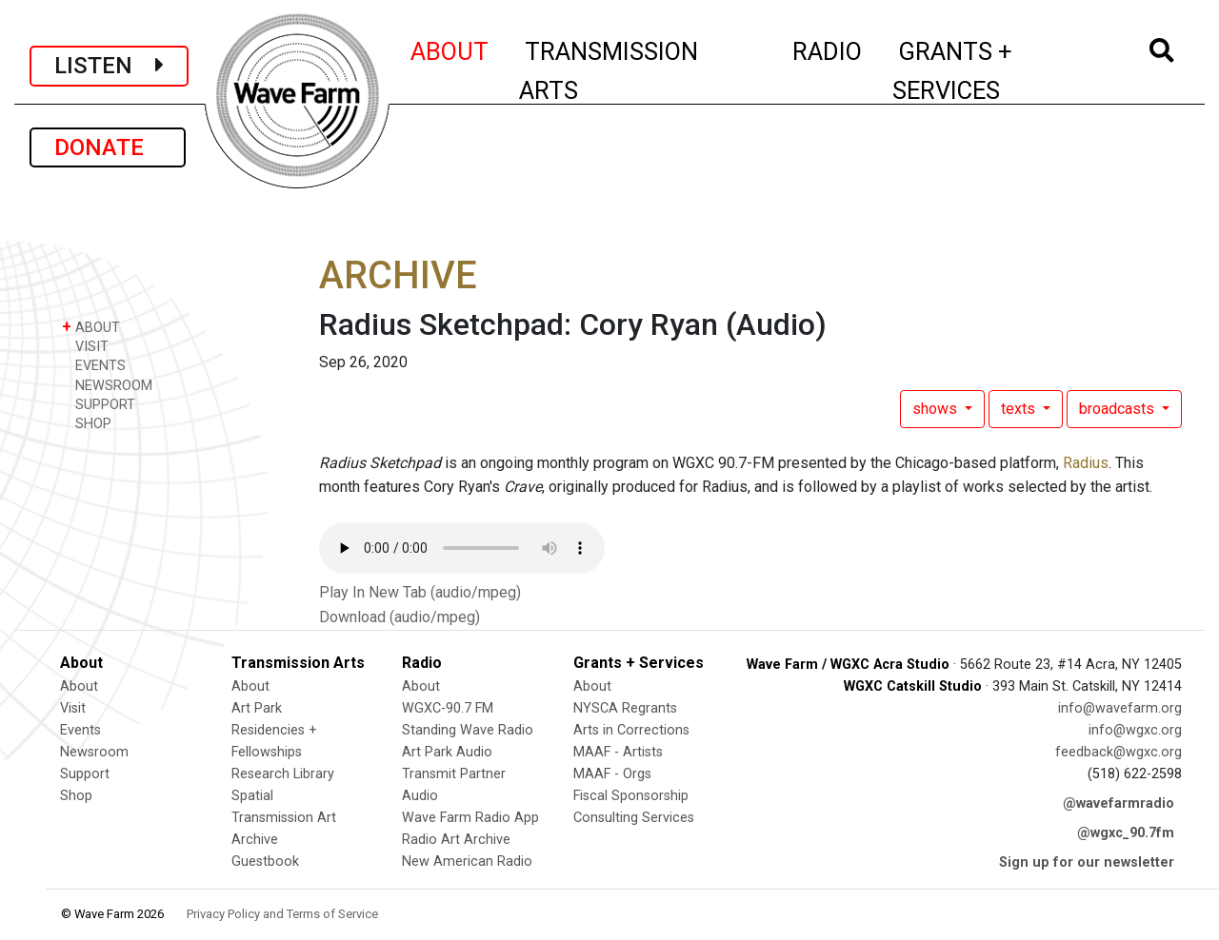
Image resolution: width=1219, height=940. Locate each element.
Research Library (282, 774)
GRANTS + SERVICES (994, 71)
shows (936, 409)
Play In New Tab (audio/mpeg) (420, 592)
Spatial (252, 796)
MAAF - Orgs (612, 774)
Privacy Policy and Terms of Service (282, 914)
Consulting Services (633, 818)
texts (1020, 409)
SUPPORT (98, 404)
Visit (73, 708)
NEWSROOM (107, 385)
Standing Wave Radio (467, 730)
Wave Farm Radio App (470, 818)
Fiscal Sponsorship (631, 796)
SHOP (86, 423)
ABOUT (450, 48)
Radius (1086, 463)
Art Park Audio (447, 752)
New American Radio (467, 861)
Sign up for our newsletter (1086, 862)
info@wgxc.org (1135, 730)
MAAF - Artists (618, 752)
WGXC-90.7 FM (447, 708)
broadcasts (1118, 409)
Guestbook (265, 861)
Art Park (256, 708)
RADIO (828, 48)
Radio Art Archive (456, 840)
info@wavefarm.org (1120, 708)
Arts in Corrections (631, 730)
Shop (76, 796)
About (79, 686)
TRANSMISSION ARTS (608, 71)
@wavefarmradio (1118, 803)
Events (80, 730)
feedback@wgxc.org (1118, 752)
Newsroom (94, 752)
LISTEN (109, 65)
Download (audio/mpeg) (399, 617)
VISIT (85, 346)
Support (85, 774)
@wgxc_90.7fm (1125, 833)
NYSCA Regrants (625, 708)
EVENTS (94, 365)
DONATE (107, 147)
